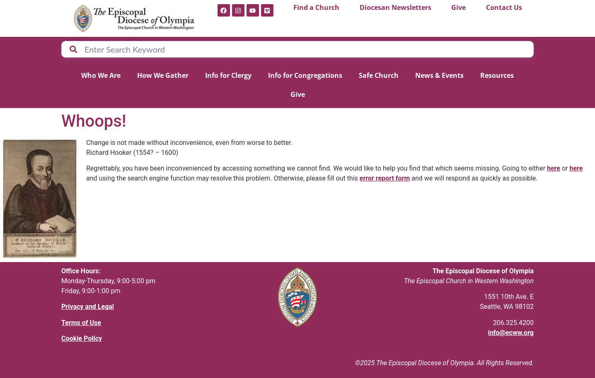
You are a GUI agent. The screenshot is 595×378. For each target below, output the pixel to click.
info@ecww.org (511, 333)
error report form (385, 178)
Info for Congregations (305, 75)
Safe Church (379, 75)
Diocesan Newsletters (395, 7)
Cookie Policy (81, 338)
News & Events (439, 75)
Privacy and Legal (87, 307)
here (553, 168)
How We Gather (163, 75)
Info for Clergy (228, 75)
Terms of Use (81, 323)
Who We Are (101, 75)
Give (458, 7)
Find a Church (316, 7)
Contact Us (504, 7)
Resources (497, 75)
